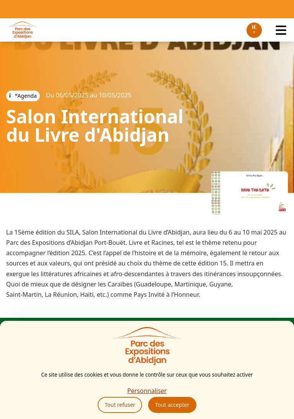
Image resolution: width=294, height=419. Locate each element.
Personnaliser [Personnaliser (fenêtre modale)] (147, 391)
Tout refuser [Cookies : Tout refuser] (120, 404)
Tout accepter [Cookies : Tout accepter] (172, 404)
